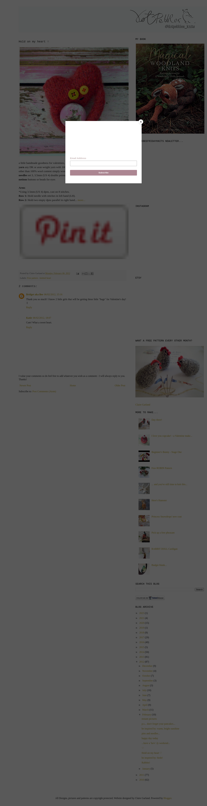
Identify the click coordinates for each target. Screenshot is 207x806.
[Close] (141, 121)
